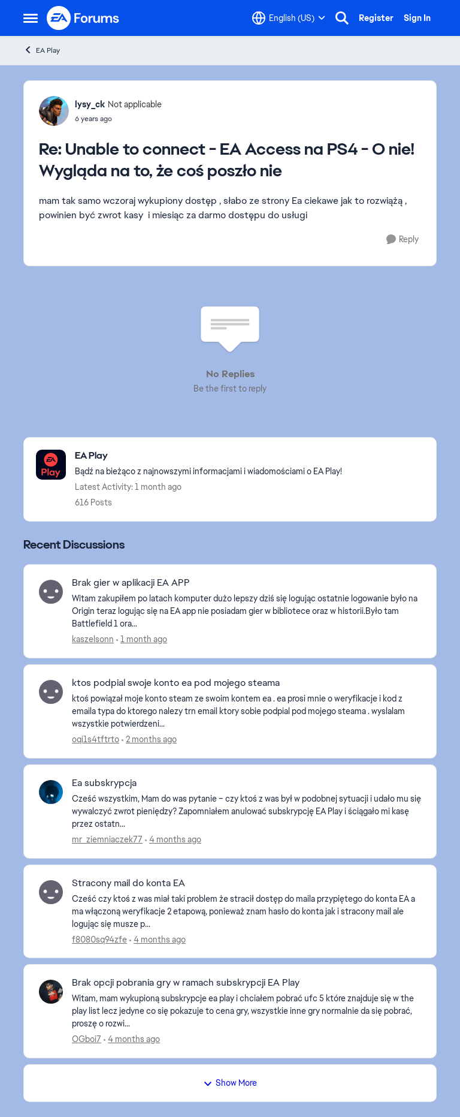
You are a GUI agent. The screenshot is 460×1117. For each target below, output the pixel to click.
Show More (230, 1082)
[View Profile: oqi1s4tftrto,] (51, 692)
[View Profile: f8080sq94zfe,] (51, 892)
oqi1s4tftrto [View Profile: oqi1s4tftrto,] (95, 739)
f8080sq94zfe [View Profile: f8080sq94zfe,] (99, 939)
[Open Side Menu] (30, 18)
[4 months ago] (173, 839)
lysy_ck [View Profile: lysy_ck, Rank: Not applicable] (90, 104)
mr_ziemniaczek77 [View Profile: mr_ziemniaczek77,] (107, 839)
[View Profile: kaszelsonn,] (51, 592)
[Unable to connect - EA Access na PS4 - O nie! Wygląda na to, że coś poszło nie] (118, 118)
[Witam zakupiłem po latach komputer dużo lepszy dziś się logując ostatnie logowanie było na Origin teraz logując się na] (246, 611)
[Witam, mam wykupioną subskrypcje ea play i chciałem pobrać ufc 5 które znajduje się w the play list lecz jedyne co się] (246, 1011)
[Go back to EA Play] (208, 456)
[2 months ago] (149, 739)
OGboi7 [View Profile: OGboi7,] (86, 1039)
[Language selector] (289, 18)
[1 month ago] (141, 639)
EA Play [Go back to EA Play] (41, 50)
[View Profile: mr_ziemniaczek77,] (51, 792)
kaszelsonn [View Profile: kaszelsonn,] (93, 639)
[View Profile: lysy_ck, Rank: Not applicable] (54, 111)
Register (376, 18)
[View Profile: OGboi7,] (51, 992)
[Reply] (402, 239)
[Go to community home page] (83, 18)
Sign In (417, 18)
